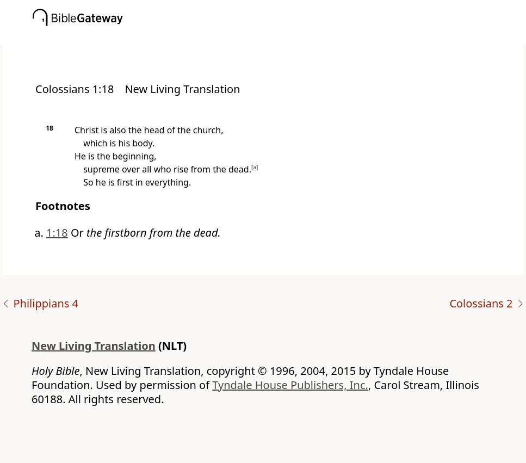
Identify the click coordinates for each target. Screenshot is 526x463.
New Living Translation (94, 345)
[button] (279, 36)
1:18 (57, 232)
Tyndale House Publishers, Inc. (290, 385)
